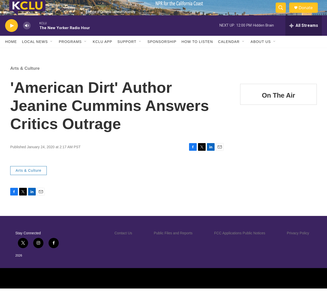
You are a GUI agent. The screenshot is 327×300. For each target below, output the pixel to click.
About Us (261, 53)
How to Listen (197, 53)
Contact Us (123, 245)
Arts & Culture (25, 79)
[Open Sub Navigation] (52, 53)
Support (126, 53)
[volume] (26, 37)
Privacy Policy (298, 245)
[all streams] (303, 37)
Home (11, 53)
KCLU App (102, 53)
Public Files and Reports (173, 245)
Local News (35, 53)
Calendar (229, 53)
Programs (70, 53)
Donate (309, 13)
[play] (11, 37)
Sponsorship (162, 53)
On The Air (278, 107)
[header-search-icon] (283, 13)
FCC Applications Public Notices (239, 245)
